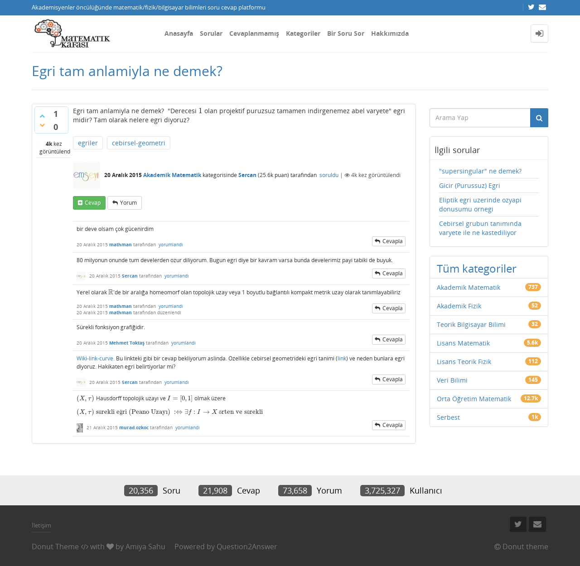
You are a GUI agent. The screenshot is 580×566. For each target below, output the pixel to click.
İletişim (41, 525)
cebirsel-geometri (138, 143)
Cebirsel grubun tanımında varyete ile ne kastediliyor (480, 228)
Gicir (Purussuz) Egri (469, 185)
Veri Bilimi (452, 380)
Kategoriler (303, 33)
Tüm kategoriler (477, 268)
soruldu (328, 175)
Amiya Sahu (145, 547)
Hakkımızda (390, 33)
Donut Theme (55, 547)
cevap (93, 202)
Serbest (448, 417)
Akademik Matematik (172, 175)
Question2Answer (247, 547)
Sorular (211, 33)
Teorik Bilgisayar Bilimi (471, 324)
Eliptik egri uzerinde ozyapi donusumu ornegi (480, 204)
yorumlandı (171, 244)
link (342, 358)
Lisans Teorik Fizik (464, 361)
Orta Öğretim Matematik (474, 398)
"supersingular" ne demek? (480, 171)
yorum (128, 202)
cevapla (392, 241)
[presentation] (200, 110)
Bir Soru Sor (345, 33)
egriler (88, 143)
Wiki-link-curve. (96, 358)
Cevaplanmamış (254, 33)
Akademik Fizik (459, 306)
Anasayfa (178, 33)
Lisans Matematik (463, 343)
